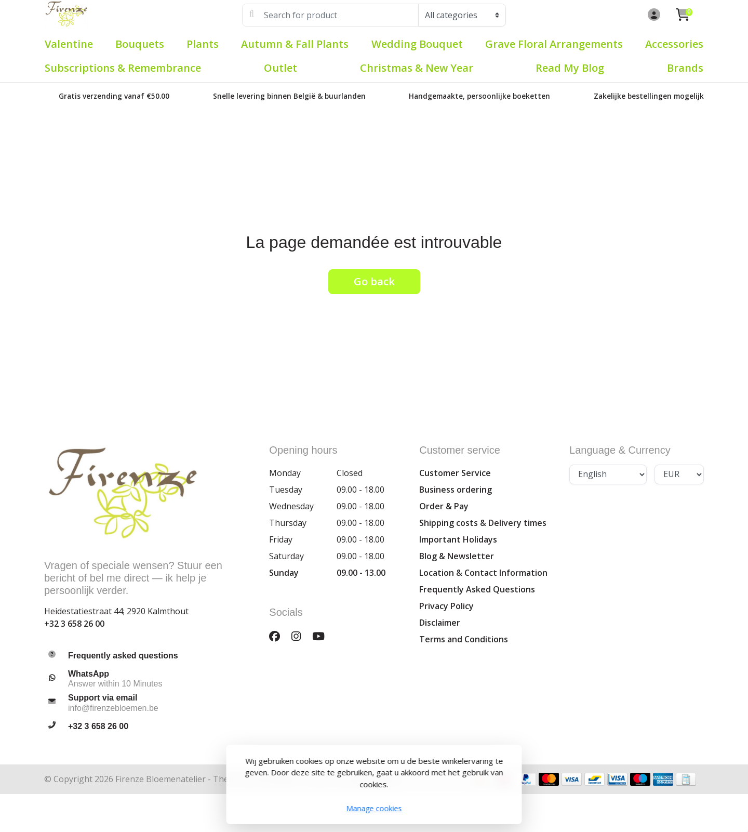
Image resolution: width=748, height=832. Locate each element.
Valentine (69, 44)
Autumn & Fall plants (295, 44)
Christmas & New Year (416, 68)
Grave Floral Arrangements (554, 44)
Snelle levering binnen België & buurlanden (289, 96)
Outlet (280, 68)
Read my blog (570, 68)
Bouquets (139, 44)
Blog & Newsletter (456, 556)
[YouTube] (322, 635)
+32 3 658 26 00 (74, 623)
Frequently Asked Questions (477, 589)
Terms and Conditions (463, 639)
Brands (685, 68)
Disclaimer (439, 622)
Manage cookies (374, 808)
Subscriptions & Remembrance (123, 68)
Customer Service (455, 473)
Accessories (674, 44)
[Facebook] (278, 635)
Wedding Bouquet (417, 44)
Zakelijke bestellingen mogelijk (649, 96)
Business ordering (455, 489)
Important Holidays (458, 539)
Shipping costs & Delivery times (482, 523)
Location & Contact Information (483, 572)
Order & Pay (444, 506)
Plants (202, 44)
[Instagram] (300, 635)
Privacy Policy (446, 606)
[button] (652, 15)
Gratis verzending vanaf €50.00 (114, 96)
